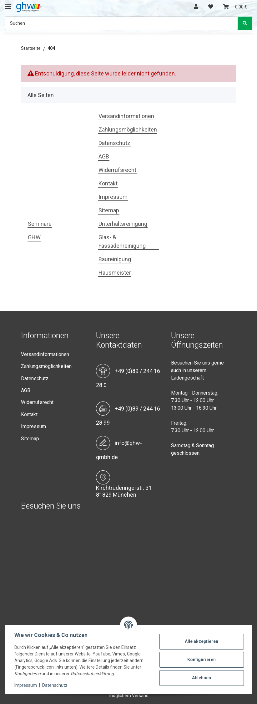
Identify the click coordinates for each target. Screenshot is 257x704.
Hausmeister (114, 272)
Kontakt (108, 183)
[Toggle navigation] (8, 4)
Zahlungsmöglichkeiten (127, 129)
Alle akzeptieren (201, 641)
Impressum (113, 197)
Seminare (40, 223)
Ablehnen (200, 677)
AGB (103, 156)
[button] (196, 7)
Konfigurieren (201, 659)
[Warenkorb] (235, 7)
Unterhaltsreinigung (122, 223)
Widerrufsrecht (117, 170)
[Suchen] (121, 23)
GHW (34, 237)
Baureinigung (114, 259)
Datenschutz (114, 143)
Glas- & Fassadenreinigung (122, 241)
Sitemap (108, 210)
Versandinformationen (126, 116)
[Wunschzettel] (210, 7)
